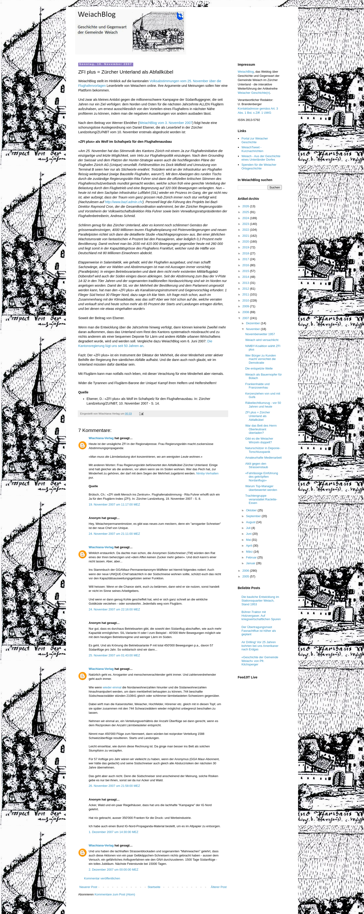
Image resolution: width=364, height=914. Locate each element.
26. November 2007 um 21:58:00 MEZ (114, 786)
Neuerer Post (88, 887)
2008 (246, 312)
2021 (246, 235)
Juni (249, 533)
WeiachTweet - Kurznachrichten (252, 149)
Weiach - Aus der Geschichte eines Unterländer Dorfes (260, 158)
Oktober (252, 510)
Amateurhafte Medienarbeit (263, 457)
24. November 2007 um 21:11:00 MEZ (114, 533)
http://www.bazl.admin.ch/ (124, 202)
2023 (246, 224)
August (251, 522)
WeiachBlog (246, 71)
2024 (246, 218)
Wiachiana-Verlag (101, 438)
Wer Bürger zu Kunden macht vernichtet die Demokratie (260, 359)
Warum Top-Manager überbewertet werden (261, 488)
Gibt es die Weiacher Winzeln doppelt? (259, 440)
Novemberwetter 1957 (260, 334)
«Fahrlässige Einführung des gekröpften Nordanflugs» (261, 476)
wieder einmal (112, 687)
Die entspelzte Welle (259, 368)
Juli (248, 528)
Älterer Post (219, 887)
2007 (246, 318)
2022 (246, 229)
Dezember (253, 323)
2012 (246, 288)
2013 (246, 283)
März (250, 551)
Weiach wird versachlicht (261, 340)
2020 (246, 241)
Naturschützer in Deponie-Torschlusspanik (262, 450)
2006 (246, 570)
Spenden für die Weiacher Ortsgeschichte (258, 166)
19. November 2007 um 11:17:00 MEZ (114, 504)
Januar (251, 563)
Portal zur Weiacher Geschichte (254, 140)
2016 (246, 265)
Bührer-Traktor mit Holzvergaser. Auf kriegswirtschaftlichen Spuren (261, 615)
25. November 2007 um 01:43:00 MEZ (114, 655)
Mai (249, 539)
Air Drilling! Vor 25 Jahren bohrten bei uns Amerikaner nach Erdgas (259, 645)
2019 (246, 247)
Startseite (154, 887)
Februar (251, 557)
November (253, 329)
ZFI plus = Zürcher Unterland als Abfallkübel (257, 416)
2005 (246, 576)
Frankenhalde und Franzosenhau (257, 385)
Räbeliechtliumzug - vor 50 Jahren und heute (263, 404)
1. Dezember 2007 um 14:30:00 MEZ (113, 832)
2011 (246, 294)
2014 (246, 277)
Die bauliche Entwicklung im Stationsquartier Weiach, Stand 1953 (260, 600)
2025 (246, 212)
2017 (246, 259)
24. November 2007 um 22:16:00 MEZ (114, 609)
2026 (246, 206)
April (249, 545)
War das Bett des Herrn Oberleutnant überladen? (260, 429)
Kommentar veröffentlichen (102, 878)
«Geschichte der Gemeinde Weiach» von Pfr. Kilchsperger (259, 660)
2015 (246, 271)
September (254, 516)
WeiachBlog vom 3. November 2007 (165, 123)
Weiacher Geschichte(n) (254, 92)
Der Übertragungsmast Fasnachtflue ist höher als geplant (258, 630)
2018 (246, 253)
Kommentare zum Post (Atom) (114, 894)
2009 (246, 306)
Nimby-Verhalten (207, 473)
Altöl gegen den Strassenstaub (256, 465)
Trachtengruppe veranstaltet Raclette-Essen (261, 499)
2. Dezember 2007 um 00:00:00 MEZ (113, 869)
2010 (246, 300)
